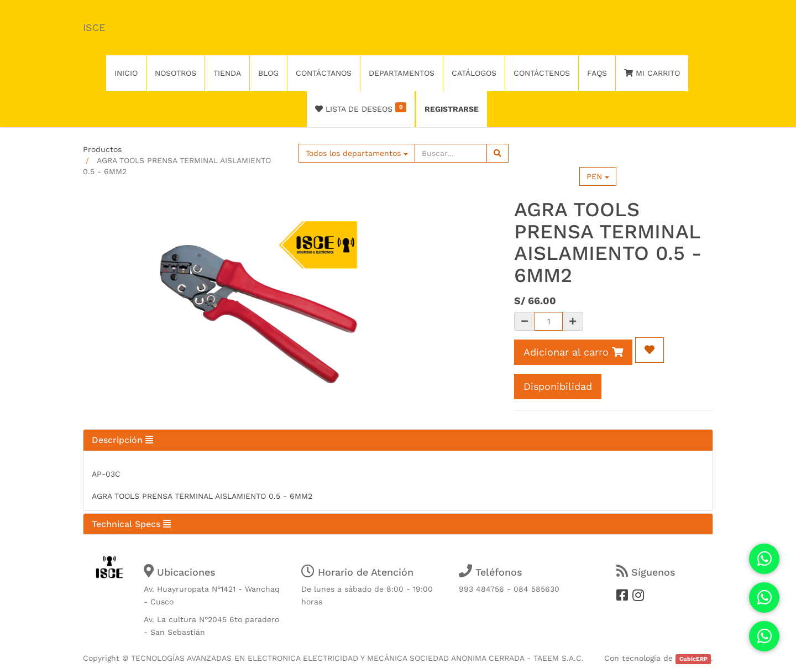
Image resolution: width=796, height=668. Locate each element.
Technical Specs (131, 524)
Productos (102, 149)
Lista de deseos (360, 107)
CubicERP (693, 658)
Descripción (122, 440)
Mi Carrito (652, 73)
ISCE (94, 27)
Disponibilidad (557, 386)
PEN (597, 176)
